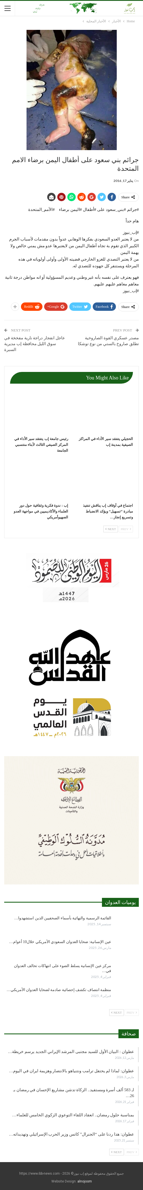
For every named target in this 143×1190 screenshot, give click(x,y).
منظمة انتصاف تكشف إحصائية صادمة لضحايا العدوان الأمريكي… (59, 990)
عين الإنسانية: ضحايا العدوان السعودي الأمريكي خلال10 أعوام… (60, 942)
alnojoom (84, 1181)
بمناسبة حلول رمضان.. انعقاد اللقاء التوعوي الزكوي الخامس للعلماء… (73, 1115)
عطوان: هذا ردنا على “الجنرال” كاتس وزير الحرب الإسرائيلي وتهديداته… (71, 1134)
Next (110, 529)
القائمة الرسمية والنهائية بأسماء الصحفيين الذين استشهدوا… (62, 918)
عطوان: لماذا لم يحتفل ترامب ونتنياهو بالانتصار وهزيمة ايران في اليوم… (71, 1071)
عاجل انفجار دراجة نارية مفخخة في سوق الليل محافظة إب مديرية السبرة (34, 344)
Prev (126, 529)
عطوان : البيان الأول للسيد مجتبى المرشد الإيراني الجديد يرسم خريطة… (71, 1051)
